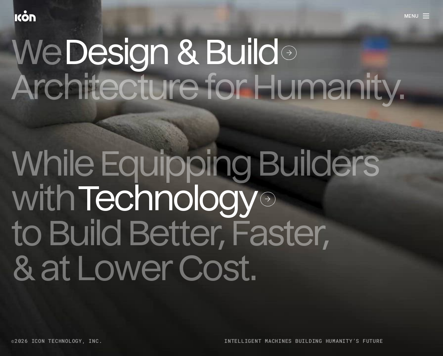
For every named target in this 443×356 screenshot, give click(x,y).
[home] (25, 15)
